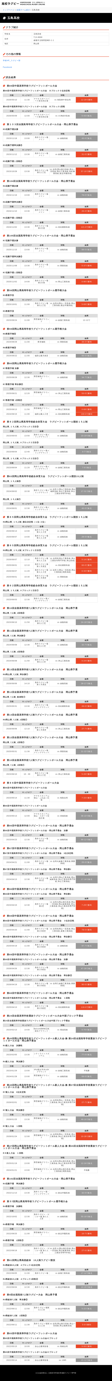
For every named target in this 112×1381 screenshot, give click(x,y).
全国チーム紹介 (23, 10)
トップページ (9, 10)
